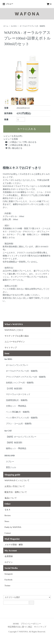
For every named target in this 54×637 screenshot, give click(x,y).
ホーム (5, 26)
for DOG (14, 26)
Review (8, 515)
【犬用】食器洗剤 (14, 388)
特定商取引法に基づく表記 (20, 627)
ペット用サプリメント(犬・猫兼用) (22, 418)
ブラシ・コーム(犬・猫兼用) (19, 424)
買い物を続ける (13, 148)
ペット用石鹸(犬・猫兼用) (18, 412)
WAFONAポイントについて (17, 480)
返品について (11, 498)
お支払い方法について (15, 486)
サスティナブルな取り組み (17, 336)
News (7, 521)
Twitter (7, 585)
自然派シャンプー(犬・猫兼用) (20, 383)
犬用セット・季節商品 (16, 406)
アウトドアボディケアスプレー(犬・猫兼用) (26, 377)
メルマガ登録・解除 (14, 545)
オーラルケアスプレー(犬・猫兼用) (32, 26)
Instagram (9, 574)
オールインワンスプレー (17, 365)
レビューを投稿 (11, 139)
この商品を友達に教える (17, 145)
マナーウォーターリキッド (18, 394)
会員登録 (9, 556)
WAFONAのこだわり (14, 330)
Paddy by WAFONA (13, 527)
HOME (16, 624)
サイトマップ (11, 348)
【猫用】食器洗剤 (14, 442)
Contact (8, 533)
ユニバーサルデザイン (15, 342)
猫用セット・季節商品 (16, 448)
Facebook (8, 580)
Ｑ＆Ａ (8, 510)
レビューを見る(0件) (13, 136)
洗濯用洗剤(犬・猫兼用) (17, 400)
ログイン (9, 562)
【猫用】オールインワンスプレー (21, 437)
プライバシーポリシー (31, 624)
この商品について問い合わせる (20, 142)
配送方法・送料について (16, 492)
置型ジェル (11, 467)
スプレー (10, 462)
